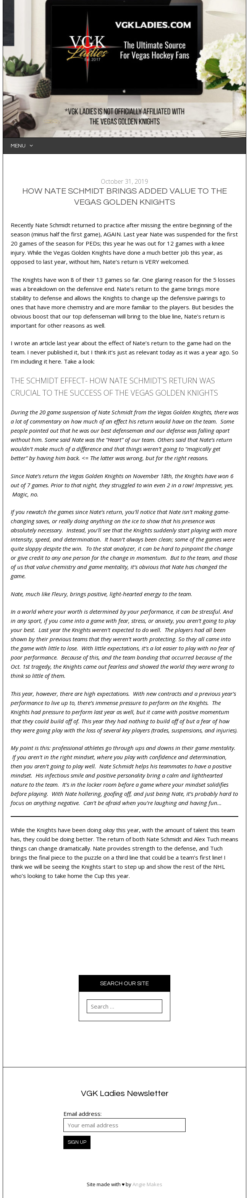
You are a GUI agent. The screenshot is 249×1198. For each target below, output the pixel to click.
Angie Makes (147, 1184)
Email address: (82, 1113)
